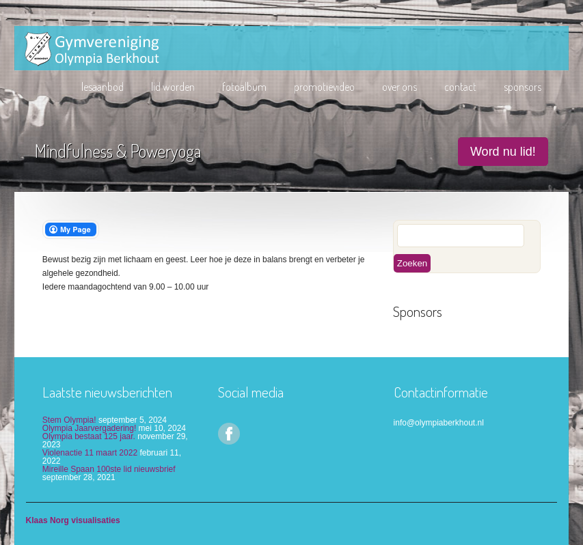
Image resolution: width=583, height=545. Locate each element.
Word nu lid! (503, 151)
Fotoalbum (244, 87)
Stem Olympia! (69, 420)
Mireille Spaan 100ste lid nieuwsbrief (109, 469)
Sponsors (522, 87)
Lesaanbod (102, 87)
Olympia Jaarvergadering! (89, 428)
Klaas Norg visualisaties (73, 520)
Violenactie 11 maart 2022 (89, 453)
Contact (460, 87)
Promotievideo (324, 87)
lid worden (173, 87)
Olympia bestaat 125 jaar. (88, 436)
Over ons (399, 87)
